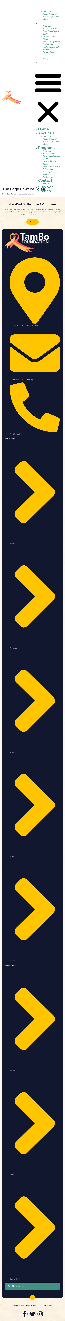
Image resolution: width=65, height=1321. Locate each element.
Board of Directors (51, 14)
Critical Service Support (49, 38)
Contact (45, 55)
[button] (48, 97)
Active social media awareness (51, 48)
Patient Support (49, 52)
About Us (46, 8)
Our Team (47, 11)
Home (43, 4)
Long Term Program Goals (51, 32)
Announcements (49, 28)
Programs (46, 23)
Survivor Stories (45, 64)
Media (45, 19)
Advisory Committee (51, 16)
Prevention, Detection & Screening (52, 43)
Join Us (46, 58)
